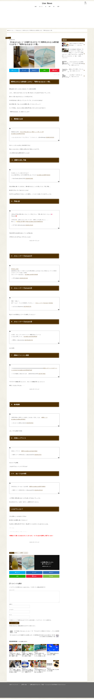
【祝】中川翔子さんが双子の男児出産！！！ (73, 44)
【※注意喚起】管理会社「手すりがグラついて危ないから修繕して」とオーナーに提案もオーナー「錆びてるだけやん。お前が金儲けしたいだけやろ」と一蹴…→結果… (73, 52)
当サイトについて (12, 685)
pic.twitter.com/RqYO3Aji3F (31, 274)
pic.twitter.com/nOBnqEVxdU (25, 370)
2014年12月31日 (39, 490)
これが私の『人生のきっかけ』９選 (73, 72)
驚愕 (58, 6)
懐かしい (12, 552)
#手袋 (26, 221)
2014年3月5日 (29, 422)
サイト (10, 616)
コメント (11, 591)
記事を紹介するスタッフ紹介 (31, 685)
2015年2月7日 (38, 454)
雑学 (49, 6)
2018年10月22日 (50, 137)
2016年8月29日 (29, 178)
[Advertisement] (47, 18)
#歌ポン (45, 368)
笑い (54, 6)
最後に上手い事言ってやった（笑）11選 (72, 66)
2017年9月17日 (27, 306)
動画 (35, 6)
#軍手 (23, 221)
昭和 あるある (24, 552)
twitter (58, 74)
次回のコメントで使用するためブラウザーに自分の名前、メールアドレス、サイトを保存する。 (31, 621)
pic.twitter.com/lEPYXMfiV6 (38, 486)
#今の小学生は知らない (26, 131)
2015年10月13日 (24, 278)
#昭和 (22, 451)
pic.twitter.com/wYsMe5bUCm (36, 221)
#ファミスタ (50, 368)
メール (11, 611)
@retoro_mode (15, 268)
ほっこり (40, 6)
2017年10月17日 (29, 340)
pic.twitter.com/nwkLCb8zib (30, 451)
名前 (10, 605)
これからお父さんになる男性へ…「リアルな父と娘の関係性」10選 (72, 60)
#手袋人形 (19, 221)
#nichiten (51, 302)
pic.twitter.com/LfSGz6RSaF (30, 336)
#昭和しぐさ (44, 417)
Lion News (47, 3)
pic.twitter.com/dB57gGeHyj (43, 174)
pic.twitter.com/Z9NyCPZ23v (18, 133)
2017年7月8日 (42, 373)
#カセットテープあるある (42, 302)
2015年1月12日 (29, 225)
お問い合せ (21, 685)
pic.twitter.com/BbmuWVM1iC (18, 419)
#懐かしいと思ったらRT (38, 131)
